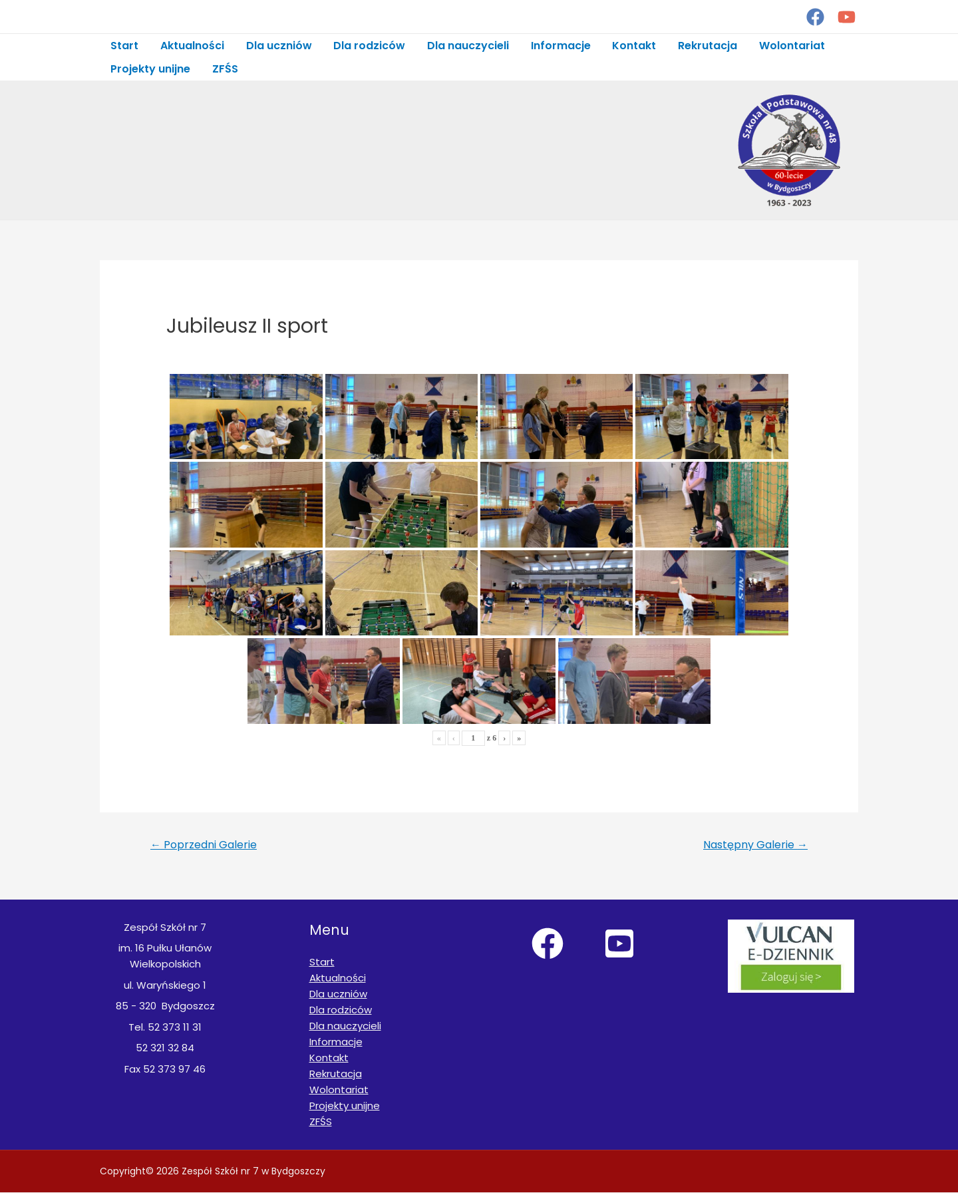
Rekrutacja (704, 45)
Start (124, 45)
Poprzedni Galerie (203, 845)
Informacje (558, 45)
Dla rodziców (368, 45)
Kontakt (631, 45)
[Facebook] (815, 17)
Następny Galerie (755, 845)
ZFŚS (225, 69)
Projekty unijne (150, 69)
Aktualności (192, 45)
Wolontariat (788, 45)
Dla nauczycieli (466, 45)
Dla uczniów (278, 45)
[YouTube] (846, 17)
